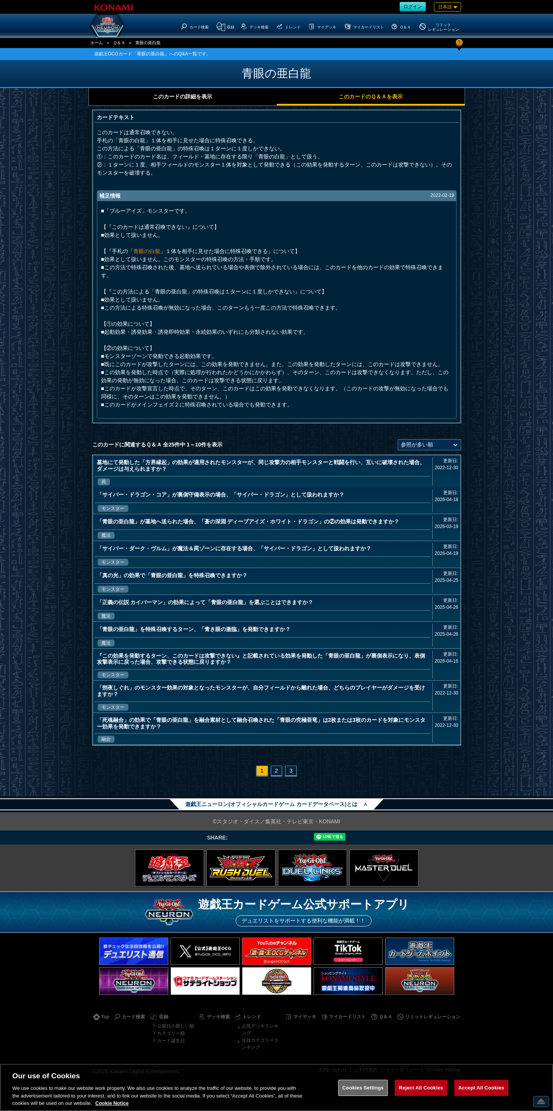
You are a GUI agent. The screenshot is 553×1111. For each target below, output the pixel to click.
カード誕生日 (171, 1040)
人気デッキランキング (260, 1029)
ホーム (96, 42)
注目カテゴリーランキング (260, 1044)
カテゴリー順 (171, 1033)
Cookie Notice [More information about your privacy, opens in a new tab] (112, 1103)
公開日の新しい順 (175, 1026)
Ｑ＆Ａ (119, 42)
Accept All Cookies (481, 1088)
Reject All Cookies (421, 1088)
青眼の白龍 (146, 251)
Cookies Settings (363, 1088)
